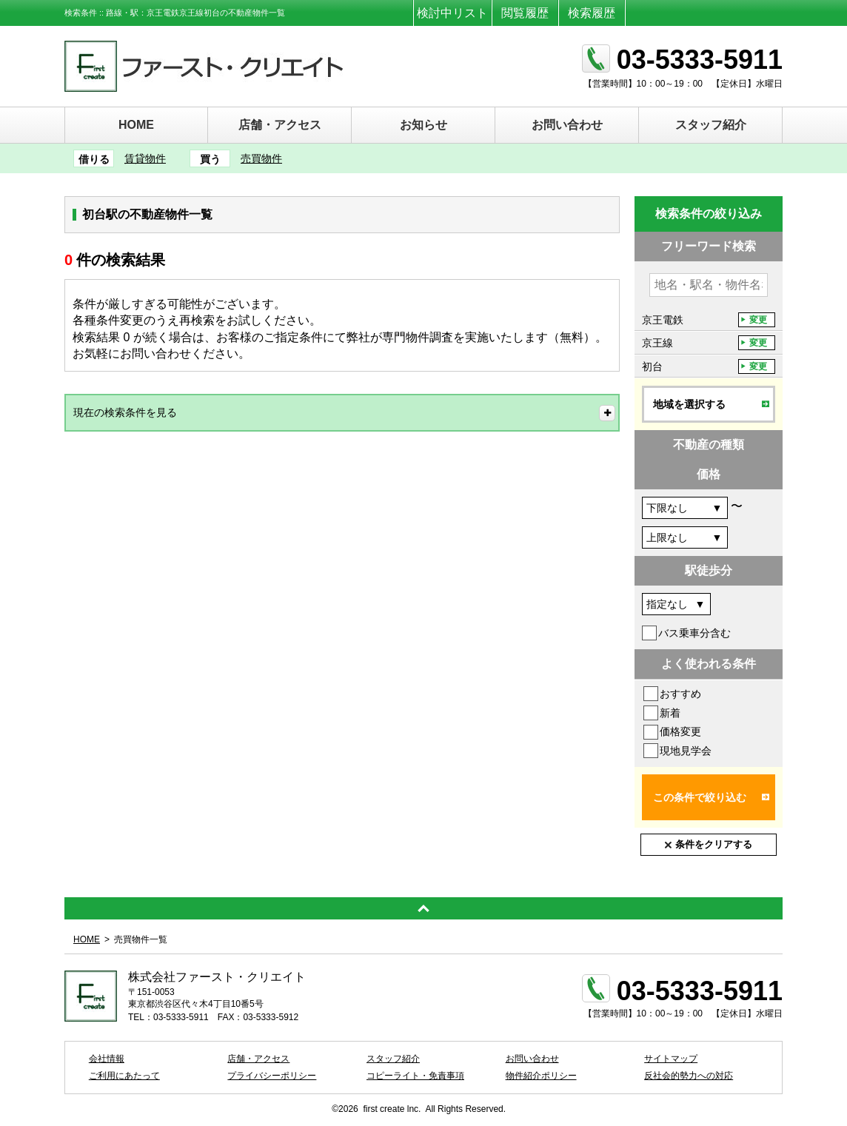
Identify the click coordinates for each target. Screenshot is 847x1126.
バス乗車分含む (694, 633)
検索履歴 (591, 13)
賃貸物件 (145, 158)
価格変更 (680, 731)
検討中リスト (452, 13)
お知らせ (423, 124)
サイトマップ (670, 1058)
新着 (670, 713)
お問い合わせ (567, 124)
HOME (136, 124)
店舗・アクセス (279, 124)
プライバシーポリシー (271, 1075)
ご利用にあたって (124, 1075)
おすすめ (680, 694)
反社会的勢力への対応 (688, 1075)
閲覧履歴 (525, 13)
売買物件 (261, 158)
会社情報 (106, 1058)
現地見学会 (686, 751)
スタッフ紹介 (710, 124)
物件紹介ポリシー (541, 1075)
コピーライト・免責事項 (415, 1075)
